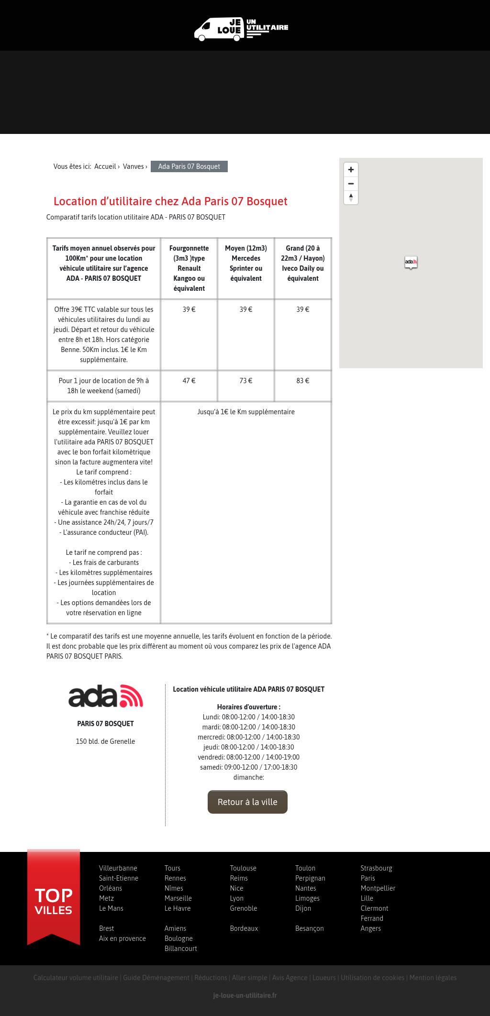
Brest (106, 928)
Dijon (303, 908)
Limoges (307, 898)
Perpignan (310, 878)
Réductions (210, 978)
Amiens (175, 928)
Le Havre (178, 908)
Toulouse (243, 868)
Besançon (309, 928)
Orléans (110, 888)
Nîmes (174, 888)
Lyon (237, 898)
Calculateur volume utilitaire (75, 978)
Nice (236, 888)
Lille (367, 898)
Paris (368, 878)
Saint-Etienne (118, 878)
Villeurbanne (118, 868)
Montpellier (378, 888)
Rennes (175, 878)
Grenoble (243, 908)
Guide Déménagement (156, 978)
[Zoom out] (351, 183)
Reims (238, 878)
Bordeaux (244, 928)
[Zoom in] (351, 170)
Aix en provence (122, 938)
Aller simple (249, 978)
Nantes (305, 888)
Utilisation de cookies (372, 978)
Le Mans (111, 908)
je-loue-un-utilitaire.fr (245, 995)
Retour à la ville (248, 802)
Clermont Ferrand (375, 913)
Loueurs (324, 978)
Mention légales (433, 978)
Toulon (305, 868)
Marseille (178, 898)
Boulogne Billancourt (181, 943)
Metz (106, 898)
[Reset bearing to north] (351, 197)
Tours (172, 868)
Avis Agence (290, 978)
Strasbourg (376, 868)
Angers (371, 928)
